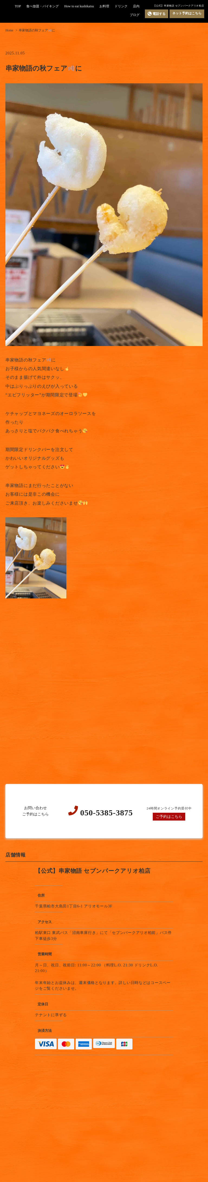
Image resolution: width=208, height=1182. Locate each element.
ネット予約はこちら (187, 13)
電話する (156, 14)
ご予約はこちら (169, 816)
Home (9, 30)
